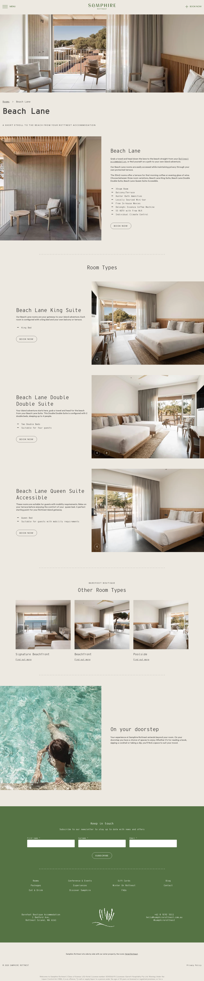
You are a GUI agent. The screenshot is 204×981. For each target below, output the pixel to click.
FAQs (124, 890)
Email (133, 838)
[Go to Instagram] (102, 965)
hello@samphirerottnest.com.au (164, 917)
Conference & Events (80, 881)
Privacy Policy (194, 965)
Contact (168, 885)
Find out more (24, 660)
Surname (83, 838)
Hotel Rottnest (131, 954)
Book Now (121, 226)
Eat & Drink (36, 890)
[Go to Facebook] (113, 965)
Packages (36, 885)
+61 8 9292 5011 (164, 915)
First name (33, 838)
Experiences (80, 885)
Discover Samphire (80, 890)
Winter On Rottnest (124, 885)
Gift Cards (124, 881)
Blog (168, 881)
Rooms (6, 102)
